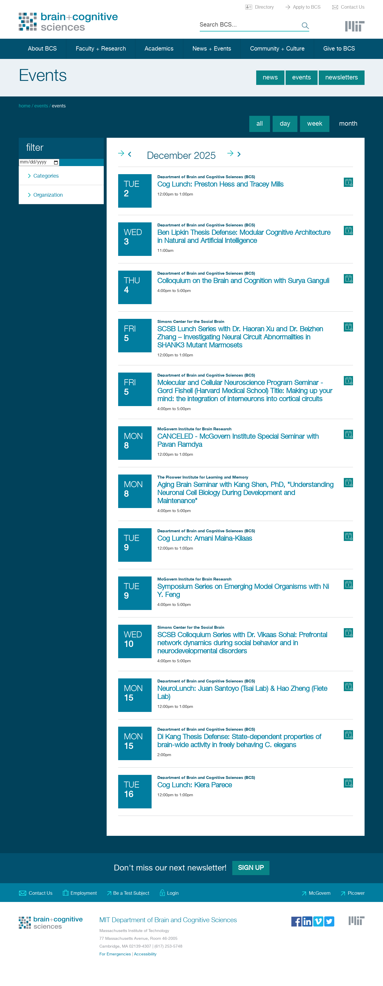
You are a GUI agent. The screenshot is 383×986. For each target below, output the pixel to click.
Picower (356, 893)
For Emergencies (115, 954)
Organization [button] (48, 195)
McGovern (320, 893)
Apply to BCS (306, 7)
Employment (84, 893)
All (259, 124)
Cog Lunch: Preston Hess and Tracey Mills (220, 184)
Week (314, 124)
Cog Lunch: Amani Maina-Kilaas (204, 538)
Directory (264, 7)
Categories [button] (46, 176)
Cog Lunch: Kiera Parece (194, 785)
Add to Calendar (348, 182)
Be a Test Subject (131, 893)
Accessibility (145, 954)
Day (285, 124)
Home (25, 106)
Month (348, 124)
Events (301, 78)
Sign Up (251, 868)
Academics (159, 49)
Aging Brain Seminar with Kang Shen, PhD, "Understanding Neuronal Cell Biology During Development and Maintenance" (245, 493)
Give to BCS (339, 49)
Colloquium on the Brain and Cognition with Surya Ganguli (243, 281)
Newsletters (341, 78)
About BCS (42, 49)
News (270, 78)
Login (173, 893)
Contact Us (353, 7)
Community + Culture (277, 49)
